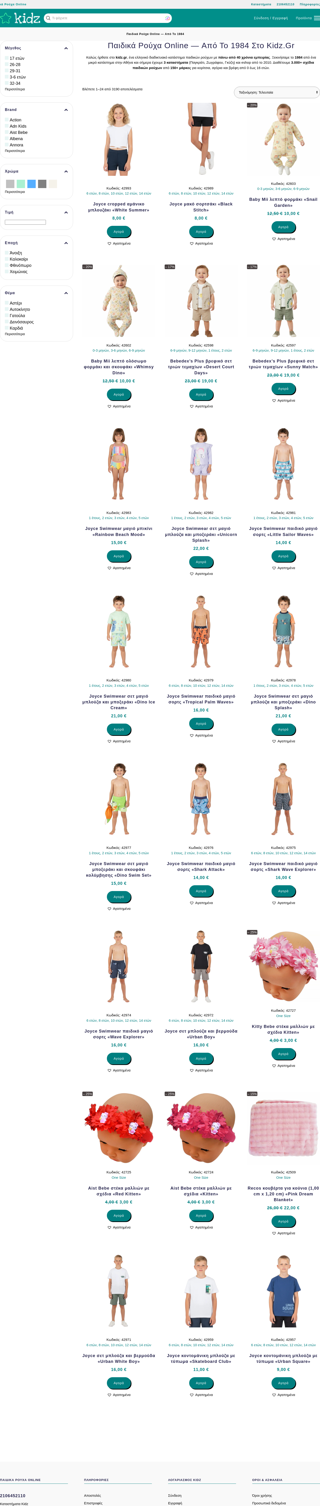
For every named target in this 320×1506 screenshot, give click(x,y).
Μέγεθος (36, 48)
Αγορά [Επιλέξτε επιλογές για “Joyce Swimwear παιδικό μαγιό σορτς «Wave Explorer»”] (119, 1058)
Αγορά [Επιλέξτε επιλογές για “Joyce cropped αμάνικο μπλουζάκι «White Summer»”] (119, 231)
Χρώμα (36, 171)
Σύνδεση (175, 1496)
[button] (48, 18)
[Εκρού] (53, 183)
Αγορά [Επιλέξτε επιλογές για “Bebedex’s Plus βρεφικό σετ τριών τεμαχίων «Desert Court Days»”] (201, 394)
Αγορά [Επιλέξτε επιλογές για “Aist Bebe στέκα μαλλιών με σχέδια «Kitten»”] (201, 1215)
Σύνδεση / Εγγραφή (271, 18)
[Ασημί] (10, 183)
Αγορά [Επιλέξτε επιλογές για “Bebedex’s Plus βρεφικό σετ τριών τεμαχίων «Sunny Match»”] (283, 389)
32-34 (15, 83)
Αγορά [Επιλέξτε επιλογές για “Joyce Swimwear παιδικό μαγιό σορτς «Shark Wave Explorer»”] (283, 891)
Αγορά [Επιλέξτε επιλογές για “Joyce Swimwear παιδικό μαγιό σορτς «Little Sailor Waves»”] (283, 556)
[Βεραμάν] (21, 183)
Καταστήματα (261, 4)
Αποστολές (92, 1496)
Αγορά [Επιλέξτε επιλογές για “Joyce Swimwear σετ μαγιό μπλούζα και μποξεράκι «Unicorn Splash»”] (201, 562)
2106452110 (285, 4)
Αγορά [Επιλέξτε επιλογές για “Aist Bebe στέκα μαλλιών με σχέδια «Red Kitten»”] (119, 1215)
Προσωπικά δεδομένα (269, 1503)
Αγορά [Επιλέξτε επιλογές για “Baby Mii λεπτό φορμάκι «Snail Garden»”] (283, 227)
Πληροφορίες (310, 4)
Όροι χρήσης (262, 1496)
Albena (16, 138)
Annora (16, 145)
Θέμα (36, 293)
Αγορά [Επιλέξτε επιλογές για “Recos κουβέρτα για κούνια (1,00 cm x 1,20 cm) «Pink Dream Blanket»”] (283, 1221)
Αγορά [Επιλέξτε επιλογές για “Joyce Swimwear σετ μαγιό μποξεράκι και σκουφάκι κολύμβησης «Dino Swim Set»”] (119, 897)
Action (15, 120)
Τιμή (36, 212)
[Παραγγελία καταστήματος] (277, 92)
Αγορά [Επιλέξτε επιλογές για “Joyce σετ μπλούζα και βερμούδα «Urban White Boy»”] (119, 1383)
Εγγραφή (175, 1503)
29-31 (15, 71)
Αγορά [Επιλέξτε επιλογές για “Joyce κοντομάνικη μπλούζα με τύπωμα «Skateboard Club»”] (201, 1383)
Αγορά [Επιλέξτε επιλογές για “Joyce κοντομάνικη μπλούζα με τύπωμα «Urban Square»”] (283, 1383)
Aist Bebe (19, 132)
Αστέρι (16, 303)
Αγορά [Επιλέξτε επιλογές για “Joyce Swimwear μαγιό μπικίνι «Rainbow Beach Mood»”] (119, 556)
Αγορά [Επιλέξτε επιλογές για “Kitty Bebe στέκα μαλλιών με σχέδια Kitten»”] (283, 1054)
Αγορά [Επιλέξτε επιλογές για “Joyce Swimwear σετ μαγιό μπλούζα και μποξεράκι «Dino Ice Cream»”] (119, 729)
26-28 (15, 64)
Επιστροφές (93, 1503)
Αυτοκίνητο (20, 309)
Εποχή (36, 243)
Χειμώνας (19, 271)
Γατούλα (17, 315)
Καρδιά (16, 328)
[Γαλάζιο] (31, 183)
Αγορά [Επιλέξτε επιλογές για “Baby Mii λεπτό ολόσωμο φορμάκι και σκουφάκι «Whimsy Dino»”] (119, 394)
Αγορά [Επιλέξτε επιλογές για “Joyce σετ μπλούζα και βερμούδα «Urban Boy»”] (201, 1058)
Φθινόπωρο (21, 265)
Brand (36, 109)
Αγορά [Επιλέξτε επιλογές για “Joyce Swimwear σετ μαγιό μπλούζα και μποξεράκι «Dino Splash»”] (283, 729)
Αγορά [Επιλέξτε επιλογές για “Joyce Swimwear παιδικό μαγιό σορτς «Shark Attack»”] (201, 891)
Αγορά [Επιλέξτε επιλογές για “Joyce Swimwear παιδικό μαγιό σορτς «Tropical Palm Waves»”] (201, 723)
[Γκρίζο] (42, 183)
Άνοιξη (16, 253)
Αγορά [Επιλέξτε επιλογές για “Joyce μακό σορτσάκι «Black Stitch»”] (201, 231)
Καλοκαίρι (19, 259)
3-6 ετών (18, 77)
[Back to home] (20, 18)
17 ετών (17, 58)
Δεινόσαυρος (22, 322)
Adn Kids (18, 126)
